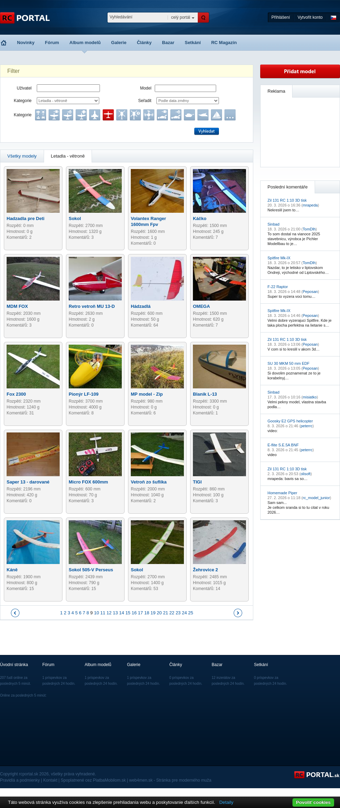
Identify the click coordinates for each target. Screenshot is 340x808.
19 (153, 612)
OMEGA (201, 306)
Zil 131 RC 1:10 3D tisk (287, 200)
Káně (12, 569)
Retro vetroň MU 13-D (92, 306)
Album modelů (85, 42)
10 (96, 612)
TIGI (197, 482)
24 (184, 612)
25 (190, 612)
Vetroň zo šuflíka (149, 482)
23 (178, 612)
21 (165, 612)
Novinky (26, 42)
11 (102, 612)
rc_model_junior (316, 498)
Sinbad (273, 224)
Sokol (75, 218)
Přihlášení (280, 17)
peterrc (306, 426)
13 (115, 612)
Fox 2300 (16, 394)
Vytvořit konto (310, 17)
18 (146, 612)
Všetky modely (22, 156)
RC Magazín (224, 42)
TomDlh (309, 229)
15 (127, 612)
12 (109, 612)
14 (121, 612)
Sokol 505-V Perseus (91, 569)
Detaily (226, 802)
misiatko (310, 397)
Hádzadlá (141, 306)
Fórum (52, 42)
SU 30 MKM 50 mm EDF (288, 363)
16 (133, 612)
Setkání (193, 42)
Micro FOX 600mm (88, 482)
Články (144, 42)
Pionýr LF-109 (84, 394)
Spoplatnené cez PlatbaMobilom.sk (93, 780)
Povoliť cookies (313, 802)
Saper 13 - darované (28, 482)
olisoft (305, 474)
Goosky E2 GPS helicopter (290, 421)
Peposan (310, 291)
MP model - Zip (147, 394)
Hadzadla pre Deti (25, 218)
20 (159, 612)
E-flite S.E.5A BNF (283, 445)
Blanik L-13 (205, 394)
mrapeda (310, 205)
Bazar (168, 42)
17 (140, 612)
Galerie (118, 42)
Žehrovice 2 (205, 569)
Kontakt (50, 780)
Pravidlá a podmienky (20, 780)
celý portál (180, 17)
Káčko (199, 218)
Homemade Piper (282, 493)
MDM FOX (17, 306)
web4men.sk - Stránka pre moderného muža (170, 780)
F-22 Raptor (277, 287)
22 (171, 612)
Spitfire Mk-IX (278, 258)
